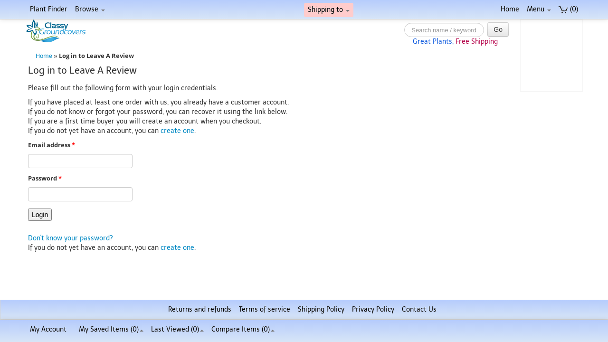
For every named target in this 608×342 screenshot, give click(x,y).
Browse (90, 9)
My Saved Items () (111, 329)
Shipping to (329, 10)
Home (510, 9)
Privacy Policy (373, 309)
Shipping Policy (321, 309)
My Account (48, 329)
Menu (539, 9)
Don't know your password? (70, 238)
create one (177, 131)
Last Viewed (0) (177, 329)
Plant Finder (48, 9)
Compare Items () (243, 329)
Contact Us (419, 309)
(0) (568, 9)
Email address (51, 145)
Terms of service (264, 309)
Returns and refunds (199, 309)
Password (45, 178)
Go (498, 29)
